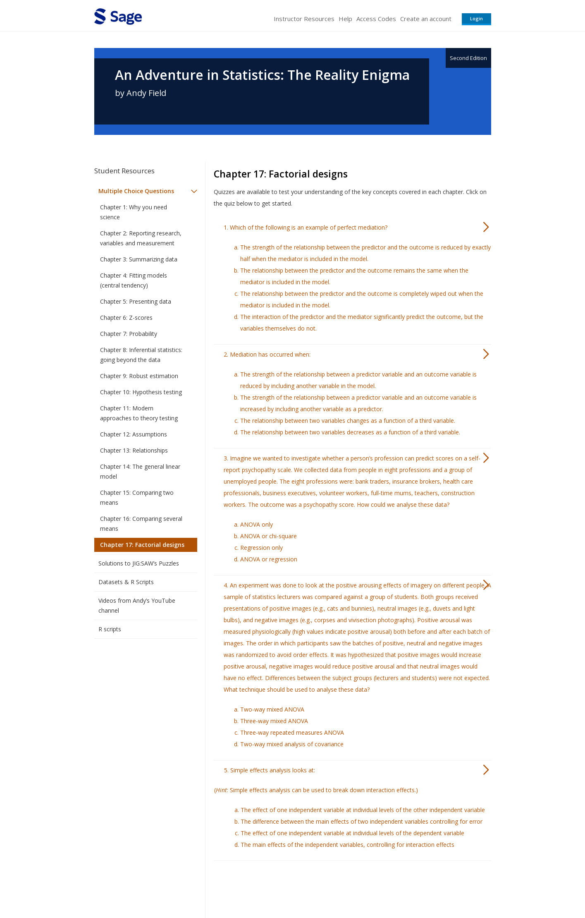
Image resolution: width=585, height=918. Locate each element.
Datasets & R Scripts (126, 582)
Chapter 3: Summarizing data (138, 259)
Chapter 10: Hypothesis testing (141, 392)
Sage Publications (141, 887)
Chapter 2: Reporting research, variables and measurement (140, 238)
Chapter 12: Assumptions (133, 434)
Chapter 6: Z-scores (126, 317)
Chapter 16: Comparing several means (141, 523)
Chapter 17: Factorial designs (142, 545)
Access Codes (376, 18)
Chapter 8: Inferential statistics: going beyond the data (141, 355)
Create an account (425, 18)
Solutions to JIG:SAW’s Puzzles (138, 563)
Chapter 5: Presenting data (135, 301)
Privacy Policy (436, 887)
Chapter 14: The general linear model (140, 471)
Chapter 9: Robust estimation (139, 376)
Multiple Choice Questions (136, 191)
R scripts (109, 629)
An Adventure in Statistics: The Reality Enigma (262, 75)
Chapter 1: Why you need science (133, 212)
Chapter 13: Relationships (134, 450)
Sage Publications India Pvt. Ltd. (214, 887)
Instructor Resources (304, 18)
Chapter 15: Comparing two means (137, 497)
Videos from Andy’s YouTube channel (136, 605)
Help (345, 18)
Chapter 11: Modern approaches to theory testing (139, 413)
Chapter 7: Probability (128, 334)
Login (476, 18)
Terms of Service (340, 887)
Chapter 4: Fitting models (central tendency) (133, 280)
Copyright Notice (390, 887)
